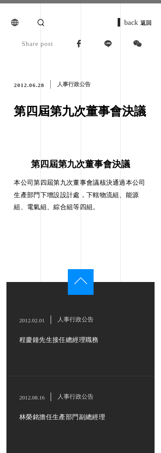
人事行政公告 (74, 84)
